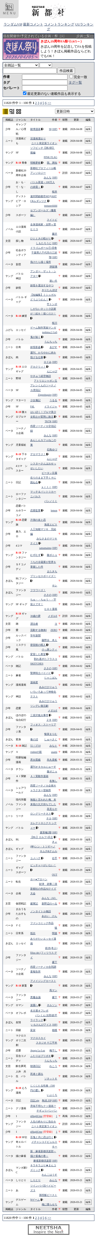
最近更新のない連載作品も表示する (52, 94)
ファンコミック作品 (42, 923)
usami (54, 751)
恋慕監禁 (35, 510)
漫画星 (34, 682)
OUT (54, 874)
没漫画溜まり (38, 138)
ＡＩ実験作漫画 (39, 776)
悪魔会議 (35, 997)
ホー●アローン (38, 879)
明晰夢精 (35, 162)
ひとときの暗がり (40, 238)
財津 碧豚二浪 (48, 884)
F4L (32, 406)
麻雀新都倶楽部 (42, 1160)
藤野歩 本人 (49, 640)
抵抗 (32, 933)
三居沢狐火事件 (39, 715)
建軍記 (34, 903)
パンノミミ (50, 501)
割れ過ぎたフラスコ (45, 658)
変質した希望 (38, 654)
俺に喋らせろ (49, 1204)
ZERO (53, 630)
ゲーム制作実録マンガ (43, 327)
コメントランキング (59, 24)
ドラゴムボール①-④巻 (43, 247)
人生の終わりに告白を (43, 1121)
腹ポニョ (52, 555)
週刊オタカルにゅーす (43, 766)
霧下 (54, 962)
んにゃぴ (52, 371)
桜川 (54, 322)
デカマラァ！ (38, 454)
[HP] (54, 129)
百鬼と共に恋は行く (42, 1137)
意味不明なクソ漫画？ (43, 1106)
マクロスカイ (38, 1038)
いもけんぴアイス (41, 1024)
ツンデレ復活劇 (39, 705)
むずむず (35, 555)
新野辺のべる (49, 903)
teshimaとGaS (49, 332)
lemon (54, 510)
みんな (47, 177)
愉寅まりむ (50, 734)
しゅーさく (50, 739)
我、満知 (52, 162)
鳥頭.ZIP (46, 1100)
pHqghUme (36, 1116)
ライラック (36, 1020)
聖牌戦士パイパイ (40, 673)
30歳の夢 (35, 616)
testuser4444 (50, 205)
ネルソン (52, 1005)
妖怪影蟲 (35, 347)
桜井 (54, 191)
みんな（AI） (49, 898)
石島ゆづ (52, 449)
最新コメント (33, 24)
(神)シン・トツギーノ (42, 846)
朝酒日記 (35, 1066)
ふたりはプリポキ (40, 1055)
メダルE (52, 616)
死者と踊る (36, 1073)
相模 (54, 1030)
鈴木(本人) (51, 948)
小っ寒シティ (49, 649)
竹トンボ (52, 304)
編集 (88, 129)
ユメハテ (35, 858)
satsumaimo (45, 548)
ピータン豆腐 (49, 472)
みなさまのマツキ (46, 538)
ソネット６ (50, 1078)
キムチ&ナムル (48, 851)
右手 (54, 858)
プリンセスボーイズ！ (43, 576)
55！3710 (35, 745)
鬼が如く (35, 337)
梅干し (53, 1050)
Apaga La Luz (37, 1050)
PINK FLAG (50, 157)
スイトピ (52, 219)
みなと (53, 745)
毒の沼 (34, 739)
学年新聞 (35, 635)
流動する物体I (38, 630)
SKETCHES (36, 663)
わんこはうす (49, 1174)
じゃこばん (50, 677)
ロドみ (47, 362)
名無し (53, 780)
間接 (54, 933)
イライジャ (50, 406)
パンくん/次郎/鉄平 (46, 1015)
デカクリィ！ (38, 366)
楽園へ (34, 1005)
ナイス (34, 543)
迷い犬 (53, 280)
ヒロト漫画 (50, 608)
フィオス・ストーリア (43, 724)
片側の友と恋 (38, 519)
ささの (47, 594)
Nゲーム (35, 1199)
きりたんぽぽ (49, 290)
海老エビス (50, 524)
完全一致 (78, 77)
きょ (54, 841)
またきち (52, 571)
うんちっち (50, 341)
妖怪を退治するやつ (42, 285)
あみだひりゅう (48, 687)
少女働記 (35, 400)
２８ (48, 719)
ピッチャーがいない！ (43, 865)
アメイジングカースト (43, 980)
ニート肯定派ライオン (44, 143)
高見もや (52, 809)
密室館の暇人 (38, 644)
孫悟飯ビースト (48, 1195)
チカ (48, 818)
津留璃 (53, 266)
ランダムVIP (13, 24)
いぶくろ (52, 1095)
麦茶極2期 (45, 832)
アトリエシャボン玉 (45, 380)
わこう (53, 1066)
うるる (53, 400)
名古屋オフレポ (39, 1010)
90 (50, 129)
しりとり (35, 1180)
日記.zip (34, 1100)
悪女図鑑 (35, 759)
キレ (54, 585)
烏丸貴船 (52, 759)
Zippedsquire (45, 394)
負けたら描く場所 (40, 261)
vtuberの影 (36, 751)
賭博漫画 (35, 129)
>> (49, 103)
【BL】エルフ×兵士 (41, 837)
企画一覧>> (85, 36)
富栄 (32, 1030)
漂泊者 (34, 623)
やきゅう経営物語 (40, 376)
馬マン (53, 990)
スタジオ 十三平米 (46, 1042)
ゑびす (53, 347)
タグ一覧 (75, 82)
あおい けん (49, 916)
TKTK (48, 421)
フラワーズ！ (38, 590)
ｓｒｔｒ (46, 487)
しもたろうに (43, 243)
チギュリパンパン (46, 1110)
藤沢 (54, 233)
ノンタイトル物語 (40, 911)
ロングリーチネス (40, 813)
